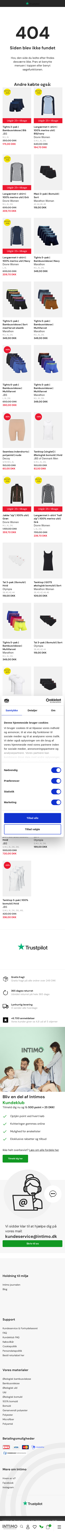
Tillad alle (32, 818)
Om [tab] (53, 710)
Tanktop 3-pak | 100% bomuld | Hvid (15, 902)
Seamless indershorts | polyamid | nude (16, 453)
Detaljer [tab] (32, 710)
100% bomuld (10, 1401)
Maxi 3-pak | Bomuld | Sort (46, 195)
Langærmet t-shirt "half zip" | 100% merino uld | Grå (48, 519)
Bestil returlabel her (13, 1355)
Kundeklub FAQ (11, 1337)
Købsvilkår (8, 1341)
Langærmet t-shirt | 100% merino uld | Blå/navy (45, 130)
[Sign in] (28, 1527)
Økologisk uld (10, 1387)
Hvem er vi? (9, 1478)
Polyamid (8, 1423)
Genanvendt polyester (15, 1410)
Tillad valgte (32, 829)
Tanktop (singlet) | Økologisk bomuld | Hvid (48, 453)
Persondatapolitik (12, 1350)
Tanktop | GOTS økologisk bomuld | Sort (47, 584)
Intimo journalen (11, 1284)
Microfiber (8, 1419)
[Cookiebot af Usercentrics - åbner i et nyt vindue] (46, 701)
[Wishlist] (35, 1527)
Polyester (8, 1414)
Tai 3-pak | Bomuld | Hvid (14, 584)
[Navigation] (59, 1527)
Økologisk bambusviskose (17, 1378)
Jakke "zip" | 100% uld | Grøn (16, 517)
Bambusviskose (11, 1383)
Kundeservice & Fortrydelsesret (20, 1328)
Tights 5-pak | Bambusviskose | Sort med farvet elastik (15, 324)
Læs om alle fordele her (44, 1150)
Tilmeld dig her (15, 1158)
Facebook (8, 1482)
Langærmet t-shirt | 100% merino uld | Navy (16, 259)
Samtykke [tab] (12, 710)
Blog (5, 1289)
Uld (4, 1392)
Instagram (8, 1487)
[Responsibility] (41, 1527)
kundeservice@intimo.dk (31, 1236)
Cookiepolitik (10, 1346)
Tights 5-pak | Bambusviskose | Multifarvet (43, 324)
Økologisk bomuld (12, 1396)
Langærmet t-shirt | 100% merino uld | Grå (16, 195)
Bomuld (7, 1405)
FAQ (5, 1332)
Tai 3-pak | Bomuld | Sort (48, 642)
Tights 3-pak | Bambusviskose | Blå (14, 128)
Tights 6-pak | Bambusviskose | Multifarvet (12, 388)
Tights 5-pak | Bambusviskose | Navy (47, 259)
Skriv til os (33, 1243)
